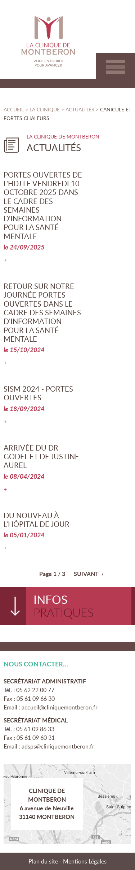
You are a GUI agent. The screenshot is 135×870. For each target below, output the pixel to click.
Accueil (14, 109)
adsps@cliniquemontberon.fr (58, 746)
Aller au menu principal (115, 67)
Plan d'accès (67, 804)
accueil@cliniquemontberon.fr (60, 707)
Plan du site (43, 861)
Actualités (81, 109)
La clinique (45, 109)
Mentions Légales (85, 861)
